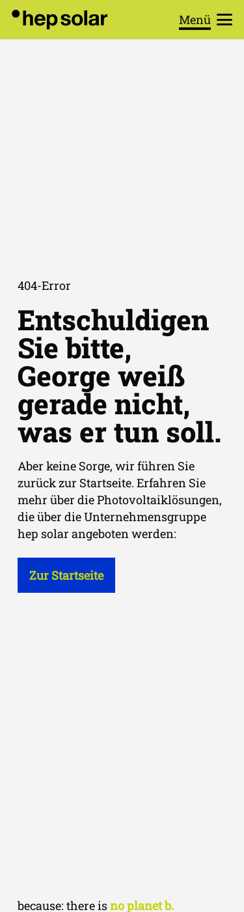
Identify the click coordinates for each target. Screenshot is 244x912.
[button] (206, 19)
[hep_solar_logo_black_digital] (59, 19)
